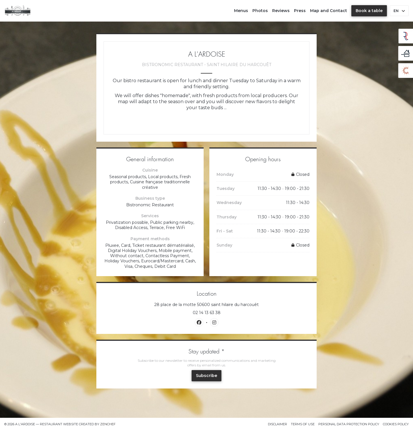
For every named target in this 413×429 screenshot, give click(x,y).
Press (300, 10)
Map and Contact (328, 10)
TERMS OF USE (303, 424)
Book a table (369, 10)
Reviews (281, 10)
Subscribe (206, 375)
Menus (241, 10)
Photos (260, 10)
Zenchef (108, 424)
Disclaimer (277, 424)
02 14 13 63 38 (207, 312)
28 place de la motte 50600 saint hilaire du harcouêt (231, 304)
